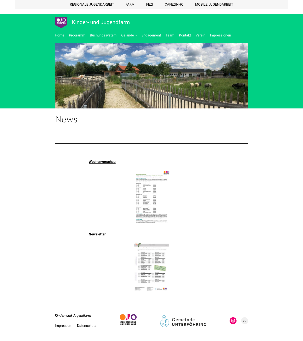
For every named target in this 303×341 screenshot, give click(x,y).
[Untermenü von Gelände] (136, 35)
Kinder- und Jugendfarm (101, 22)
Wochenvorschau (102, 162)
